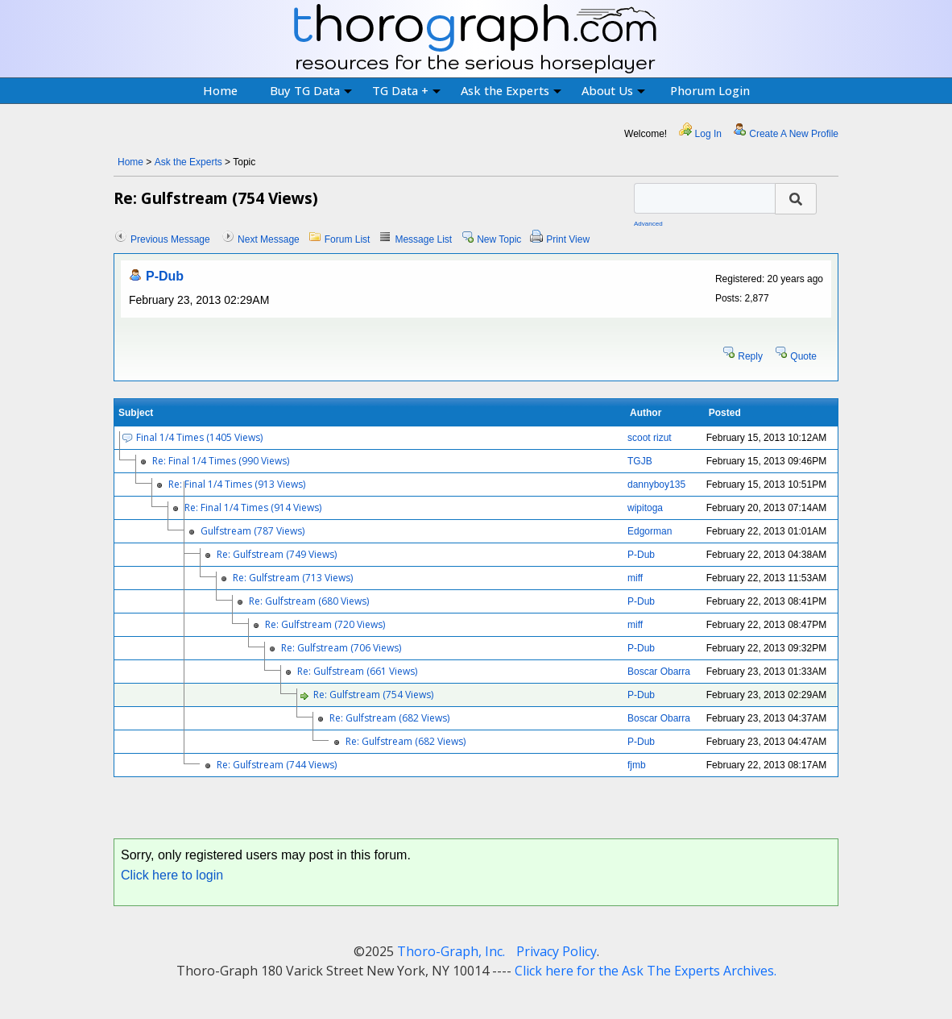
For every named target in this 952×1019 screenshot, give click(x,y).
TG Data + (406, 90)
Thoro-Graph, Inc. (451, 951)
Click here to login (172, 875)
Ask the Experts (511, 90)
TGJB (639, 461)
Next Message (269, 239)
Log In (708, 133)
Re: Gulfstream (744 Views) (277, 765)
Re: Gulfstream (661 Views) (357, 671)
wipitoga (645, 508)
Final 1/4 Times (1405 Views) (199, 437)
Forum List (347, 239)
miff (635, 578)
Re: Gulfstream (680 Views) (309, 601)
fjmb (636, 765)
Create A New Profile (793, 133)
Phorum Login (710, 90)
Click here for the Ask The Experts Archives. (645, 970)
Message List (423, 239)
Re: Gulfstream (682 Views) (389, 718)
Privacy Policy (556, 951)
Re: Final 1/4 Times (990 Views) (220, 461)
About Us (613, 90)
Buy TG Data (311, 90)
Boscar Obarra (658, 671)
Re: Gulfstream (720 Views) (325, 624)
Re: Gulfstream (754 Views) (373, 694)
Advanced (648, 223)
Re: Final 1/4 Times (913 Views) (236, 484)
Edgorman (649, 531)
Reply (750, 356)
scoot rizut (649, 437)
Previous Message (170, 239)
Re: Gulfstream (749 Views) (277, 554)
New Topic (499, 239)
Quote (803, 356)
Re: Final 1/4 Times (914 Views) (252, 507)
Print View (568, 239)
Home (220, 90)
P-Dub (165, 276)
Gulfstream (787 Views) (252, 531)
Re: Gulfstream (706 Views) (341, 648)
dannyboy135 (656, 484)
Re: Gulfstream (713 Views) (293, 577)
